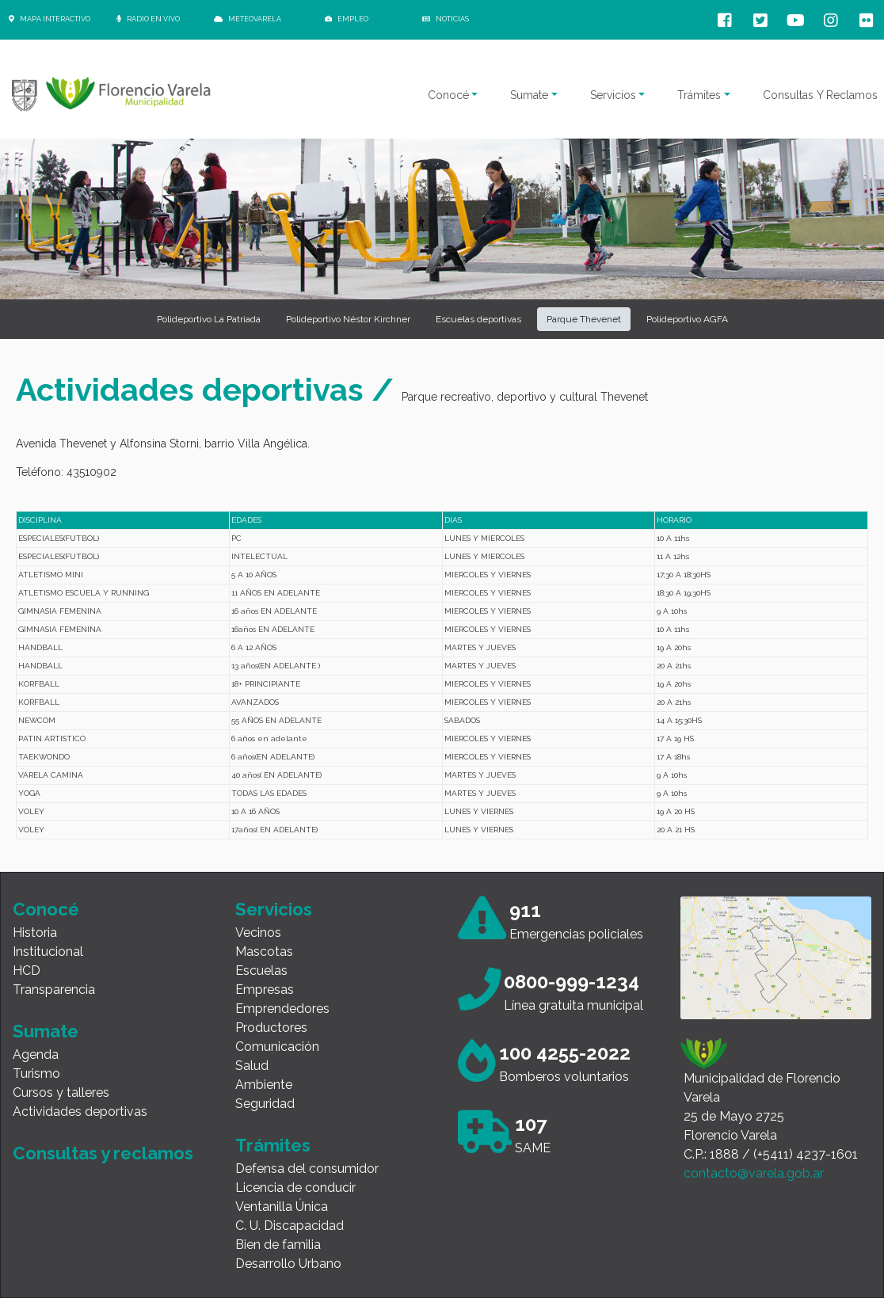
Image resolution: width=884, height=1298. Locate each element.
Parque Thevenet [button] (584, 319)
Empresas (264, 989)
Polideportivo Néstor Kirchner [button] (348, 319)
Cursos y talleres (61, 1092)
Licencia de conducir (295, 1187)
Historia (35, 932)
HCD (26, 970)
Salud (252, 1065)
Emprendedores (282, 1008)
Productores (271, 1027)
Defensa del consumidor (307, 1168)
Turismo (36, 1073)
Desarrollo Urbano (288, 1263)
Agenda (36, 1054)
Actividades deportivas (80, 1111)
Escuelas (261, 970)
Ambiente (263, 1084)
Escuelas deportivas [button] (478, 319)
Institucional (48, 951)
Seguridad (265, 1103)
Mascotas (264, 951)
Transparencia (54, 989)
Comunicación (277, 1046)
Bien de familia (278, 1244)
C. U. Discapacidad (289, 1225)
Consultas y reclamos (103, 1153)
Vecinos (258, 932)
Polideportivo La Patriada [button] (209, 319)
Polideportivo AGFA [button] (687, 319)
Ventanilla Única (281, 1206)
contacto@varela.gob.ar (754, 1173)
